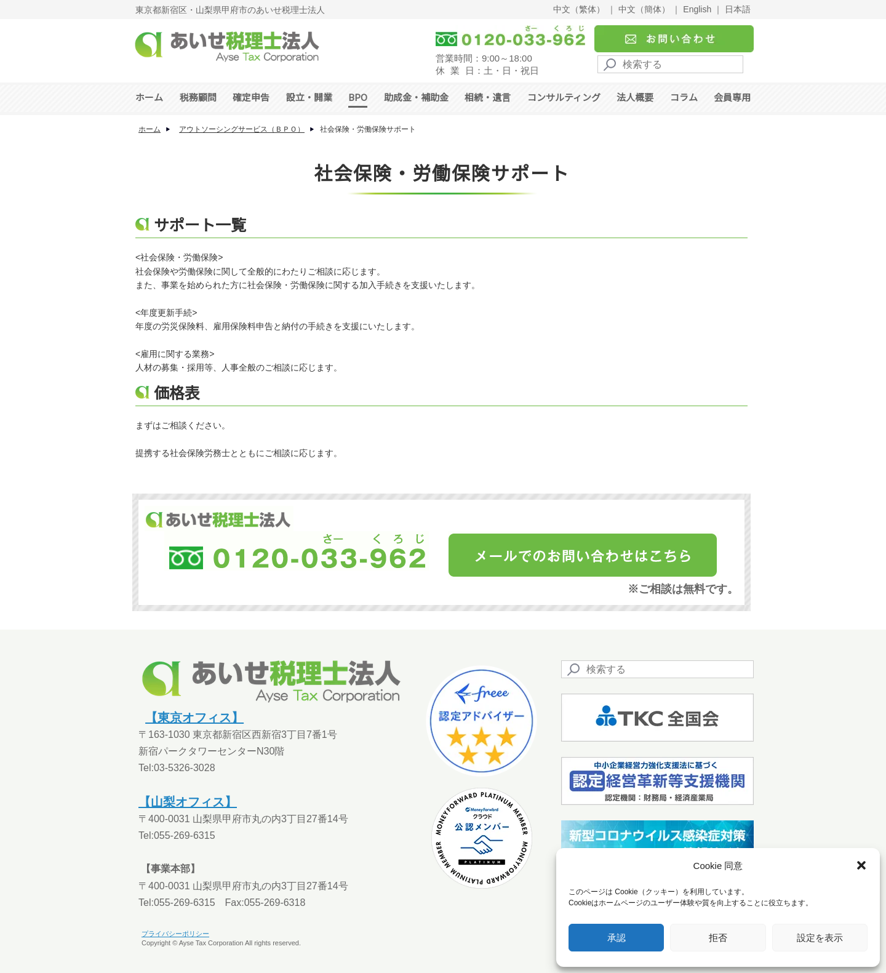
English (697, 9)
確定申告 (251, 96)
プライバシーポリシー (175, 933)
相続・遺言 (488, 96)
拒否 (718, 937)
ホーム (149, 96)
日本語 (738, 9)
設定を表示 (820, 937)
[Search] (670, 64)
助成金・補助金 (416, 96)
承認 (616, 937)
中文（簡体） (644, 9)
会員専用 (732, 96)
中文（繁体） (579, 9)
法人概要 (635, 96)
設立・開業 (309, 96)
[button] (861, 865)
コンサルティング (564, 96)
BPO (357, 96)
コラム (684, 96)
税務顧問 (198, 96)
